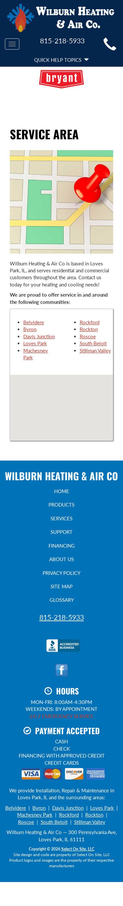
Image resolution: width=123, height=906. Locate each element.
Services (61, 518)
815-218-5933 (61, 617)
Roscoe (88, 336)
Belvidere (33, 322)
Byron (29, 329)
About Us (61, 559)
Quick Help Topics (61, 60)
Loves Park (35, 343)
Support (61, 532)
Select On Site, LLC (77, 849)
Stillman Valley (95, 350)
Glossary (62, 600)
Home (61, 491)
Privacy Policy (61, 573)
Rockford (89, 322)
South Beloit (93, 343)
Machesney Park (34, 815)
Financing (62, 546)
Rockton (89, 329)
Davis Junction (39, 336)
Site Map (61, 586)
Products (61, 505)
